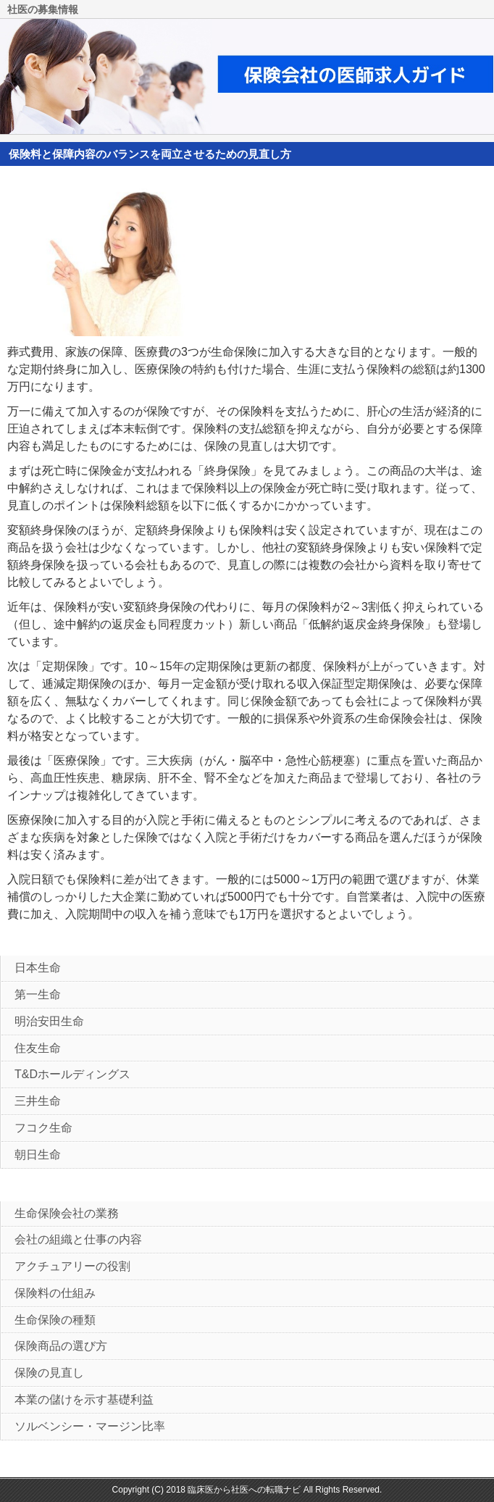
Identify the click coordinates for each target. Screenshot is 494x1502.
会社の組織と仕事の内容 (78, 1239)
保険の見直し (49, 1373)
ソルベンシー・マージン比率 (89, 1426)
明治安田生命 (49, 1021)
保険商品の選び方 (60, 1346)
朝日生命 (37, 1154)
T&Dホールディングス (72, 1074)
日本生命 (37, 967)
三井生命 (37, 1101)
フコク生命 (43, 1128)
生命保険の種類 (55, 1320)
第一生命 (37, 994)
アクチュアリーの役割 (72, 1266)
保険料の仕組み (55, 1293)
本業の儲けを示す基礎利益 (84, 1399)
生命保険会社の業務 (66, 1213)
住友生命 (37, 1048)
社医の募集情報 (42, 9)
